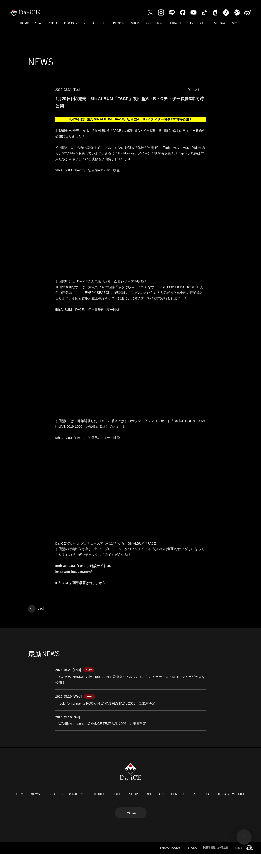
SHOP (135, 23)
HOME (24, 23)
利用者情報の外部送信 (216, 847)
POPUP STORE (155, 23)
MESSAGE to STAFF (227, 23)
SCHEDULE (100, 23)
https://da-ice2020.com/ (73, 572)
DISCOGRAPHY (75, 23)
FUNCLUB (177, 23)
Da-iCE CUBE (199, 23)
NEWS (39, 23)
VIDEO (53, 23)
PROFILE (119, 23)
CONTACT (130, 813)
